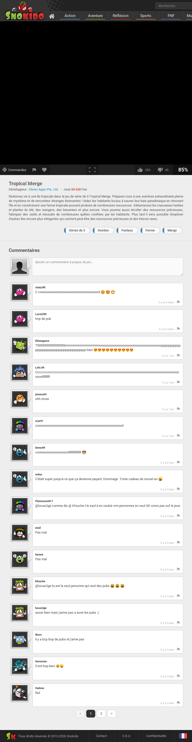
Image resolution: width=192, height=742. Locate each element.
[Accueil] (52, 15)
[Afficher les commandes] (14, 170)
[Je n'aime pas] (164, 170)
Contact (101, 736)
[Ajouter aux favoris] (45, 170)
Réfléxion (120, 15)
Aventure (95, 15)
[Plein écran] (92, 170)
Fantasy (127, 230)
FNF (171, 15)
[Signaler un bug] (34, 170)
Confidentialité (156, 736)
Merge (172, 230)
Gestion (103, 230)
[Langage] (183, 736)
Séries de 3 (77, 230)
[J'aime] (145, 170)
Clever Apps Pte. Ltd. (44, 189)
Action (70, 15)
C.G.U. (126, 736)
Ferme (150, 230)
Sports (145, 15)
